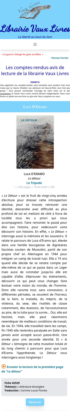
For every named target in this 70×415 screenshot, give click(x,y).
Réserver (35, 402)
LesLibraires (5, 93)
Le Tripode (34, 183)
